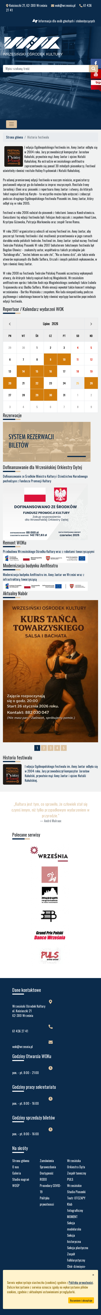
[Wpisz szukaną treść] (46, 68)
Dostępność (46, 1173)
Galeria (16, 1173)
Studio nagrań (20, 1179)
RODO (43, 1179)
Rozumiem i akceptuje (81, 1300)
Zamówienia (47, 1160)
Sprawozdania (48, 1167)
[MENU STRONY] (11, 124)
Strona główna (14, 137)
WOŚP (15, 1185)
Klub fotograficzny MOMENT (75, 1210)
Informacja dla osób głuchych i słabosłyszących (63, 21)
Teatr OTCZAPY (76, 1198)
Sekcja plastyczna (77, 1247)
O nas (15, 1167)
